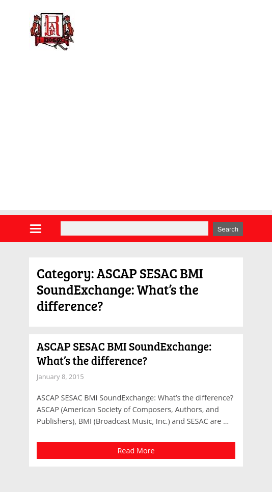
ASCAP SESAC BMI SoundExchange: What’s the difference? (124, 353)
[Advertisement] (136, 139)
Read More (135, 450)
